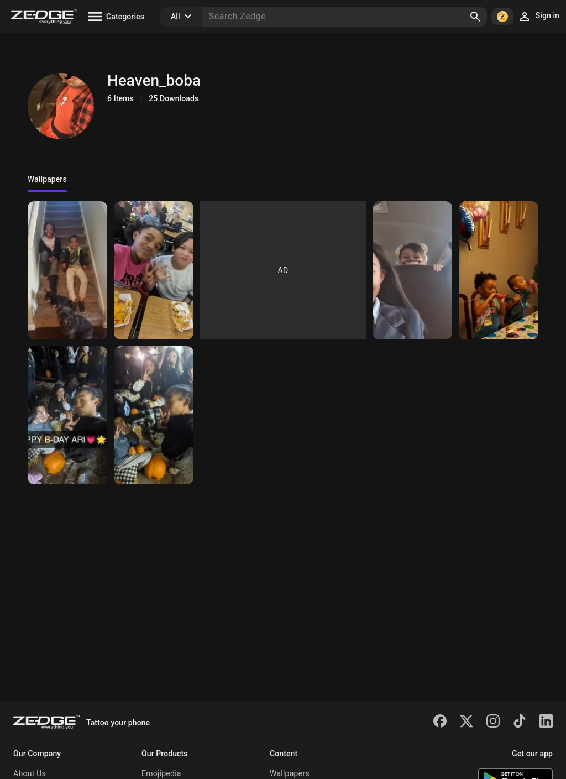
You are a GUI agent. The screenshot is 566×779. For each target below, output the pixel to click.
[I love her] (67, 415)
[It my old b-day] (498, 270)
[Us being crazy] (412, 270)
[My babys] (153, 415)
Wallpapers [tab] (47, 179)
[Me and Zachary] (153, 270)
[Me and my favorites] (67, 270)
